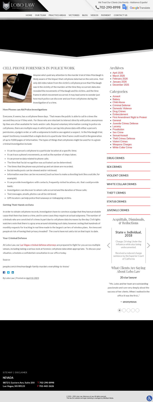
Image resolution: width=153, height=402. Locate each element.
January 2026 (120, 82)
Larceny (117, 126)
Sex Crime (118, 132)
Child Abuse (119, 102)
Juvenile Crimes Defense (125, 123)
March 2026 (119, 76)
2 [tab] (124, 310)
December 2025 (121, 85)
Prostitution (118, 129)
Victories (74, 15)
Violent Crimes (120, 141)
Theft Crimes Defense (124, 138)
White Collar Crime (122, 147)
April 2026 (118, 73)
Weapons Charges (122, 144)
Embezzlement (120, 114)
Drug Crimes (119, 111)
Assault (116, 96)
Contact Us (120, 15)
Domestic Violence (122, 108)
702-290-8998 (46, 382)
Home (29, 15)
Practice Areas (57, 15)
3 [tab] (128, 310)
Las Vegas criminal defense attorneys (38, 244)
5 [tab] (137, 310)
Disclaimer (21, 372)
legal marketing (88, 398)
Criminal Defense (121, 105)
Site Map (7, 372)
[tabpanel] (128, 291)
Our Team (40, 15)
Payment (106, 15)
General (117, 120)
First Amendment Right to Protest (130, 117)
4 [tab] (133, 310)
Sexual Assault (120, 135)
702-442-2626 (46, 386)
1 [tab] (119, 310)
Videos (94, 15)
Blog (85, 15)
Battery (116, 99)
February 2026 (120, 78)
